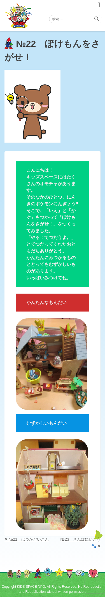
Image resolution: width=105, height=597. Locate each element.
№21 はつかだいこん (29, 539)
